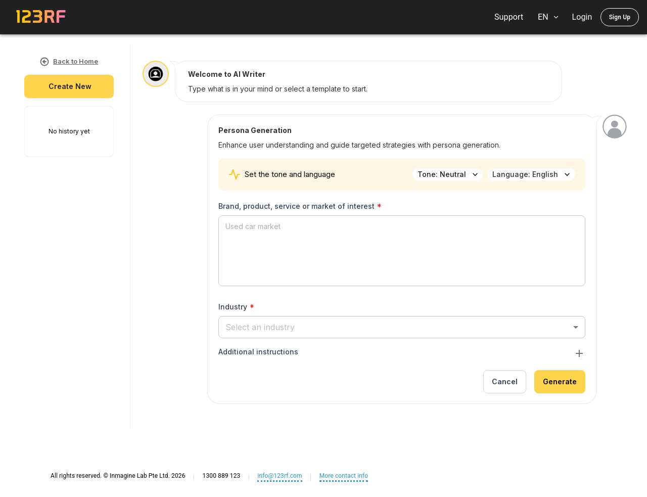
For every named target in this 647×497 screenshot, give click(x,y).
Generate (560, 382)
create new (69, 86)
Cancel (505, 382)
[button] (401, 326)
